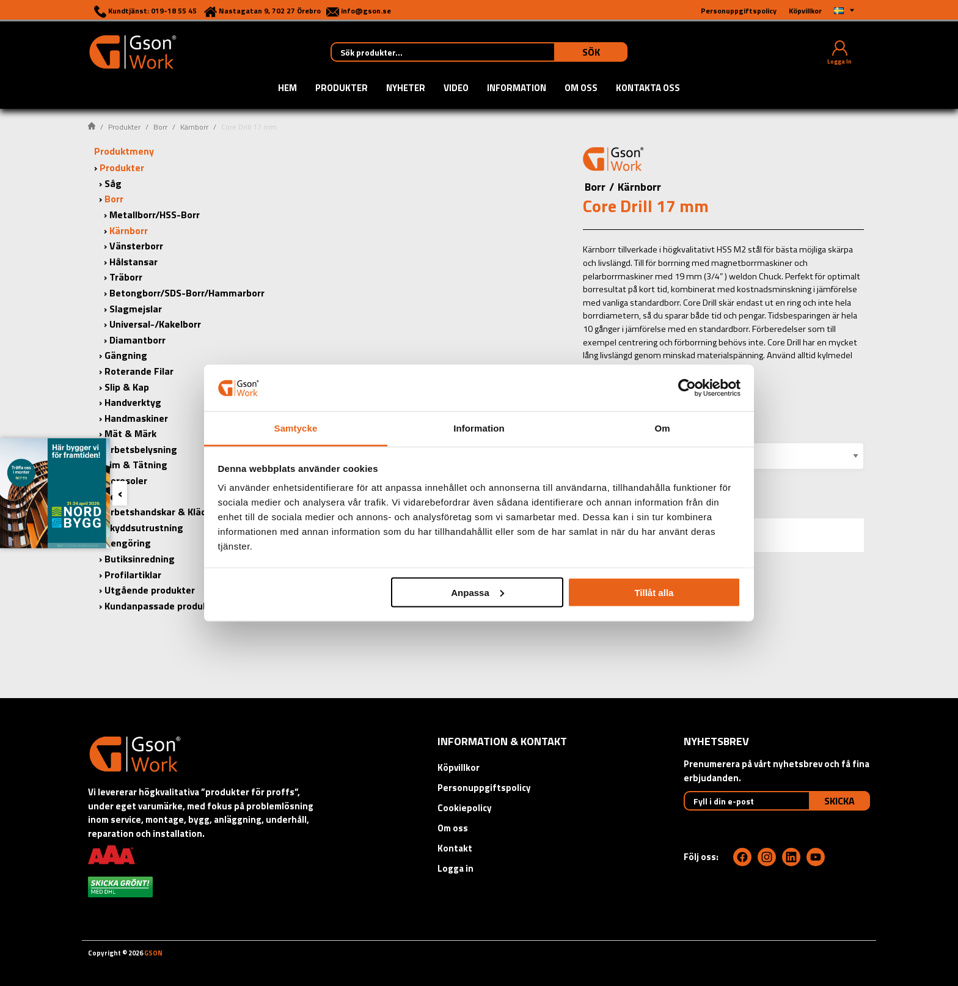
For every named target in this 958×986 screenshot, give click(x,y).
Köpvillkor (458, 767)
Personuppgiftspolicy (484, 788)
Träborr (125, 277)
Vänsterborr (136, 245)
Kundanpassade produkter (162, 605)
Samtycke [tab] (296, 428)
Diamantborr (137, 340)
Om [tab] (662, 428)
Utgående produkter (149, 590)
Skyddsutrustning (143, 527)
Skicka (839, 800)
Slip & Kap (126, 387)
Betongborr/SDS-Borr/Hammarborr (187, 292)
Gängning (125, 355)
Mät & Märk (130, 433)
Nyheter (405, 89)
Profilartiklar (132, 574)
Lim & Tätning (135, 464)
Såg (113, 183)
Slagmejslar (135, 308)
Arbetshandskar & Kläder (160, 511)
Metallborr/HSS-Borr (154, 214)
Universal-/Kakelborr (155, 324)
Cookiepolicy (464, 808)
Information (516, 89)
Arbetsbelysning (140, 449)
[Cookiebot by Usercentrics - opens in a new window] (687, 387)
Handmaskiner (136, 418)
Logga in (455, 868)
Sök (591, 52)
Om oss (581, 89)
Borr (160, 127)
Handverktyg (132, 402)
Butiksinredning (139, 558)
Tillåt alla (653, 592)
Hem (287, 89)
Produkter (341, 89)
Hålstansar (133, 261)
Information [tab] (479, 428)
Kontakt (454, 848)
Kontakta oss (648, 89)
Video (456, 89)
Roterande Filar (139, 371)
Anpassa (477, 592)
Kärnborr (194, 127)
